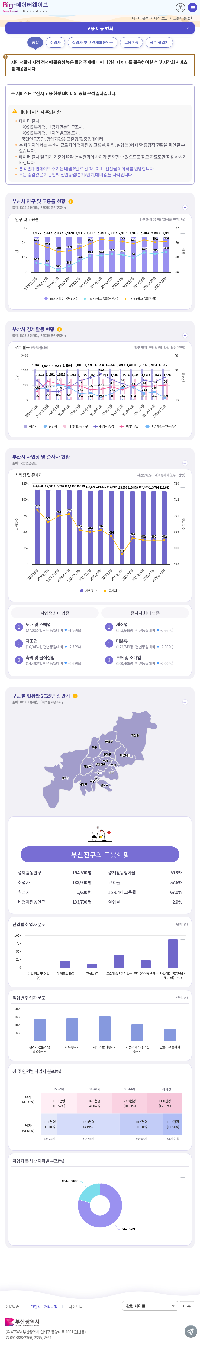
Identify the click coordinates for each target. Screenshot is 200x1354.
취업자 (55, 42)
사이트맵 (75, 1306)
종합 (35, 42)
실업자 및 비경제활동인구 (92, 42)
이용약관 (12, 1306)
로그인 (180, 7)
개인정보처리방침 (44, 1306)
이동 (187, 1306)
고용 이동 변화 (100, 28)
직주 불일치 (159, 42)
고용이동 (131, 42)
